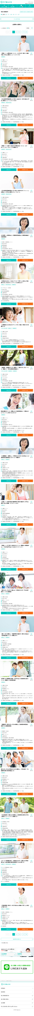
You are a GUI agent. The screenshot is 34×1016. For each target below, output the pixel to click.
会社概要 (3, 1002)
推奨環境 (3, 991)
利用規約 (3, 988)
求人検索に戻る (5, 942)
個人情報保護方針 (5, 995)
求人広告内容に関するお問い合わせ (9, 1006)
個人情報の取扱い (5, 999)
